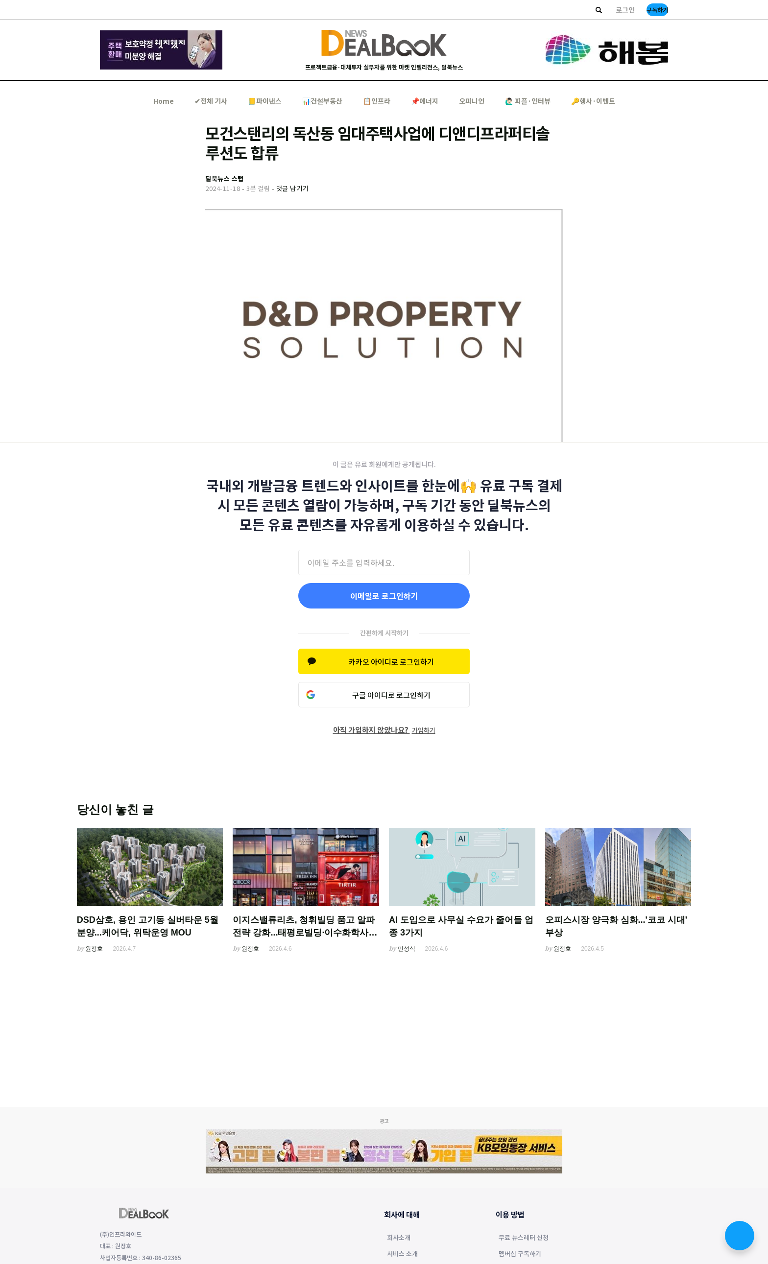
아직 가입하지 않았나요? (384, 730)
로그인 (625, 10)
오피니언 (471, 101)
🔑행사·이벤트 (593, 101)
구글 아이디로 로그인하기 (391, 695)
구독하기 (657, 9)
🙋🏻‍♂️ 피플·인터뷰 (528, 101)
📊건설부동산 (322, 101)
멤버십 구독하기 (520, 1254)
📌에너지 (424, 101)
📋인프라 (376, 101)
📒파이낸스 (265, 101)
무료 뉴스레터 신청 (524, 1238)
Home (163, 101)
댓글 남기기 (292, 188)
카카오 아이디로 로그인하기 (391, 661)
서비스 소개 (402, 1254)
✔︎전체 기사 (210, 101)
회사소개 (398, 1238)
